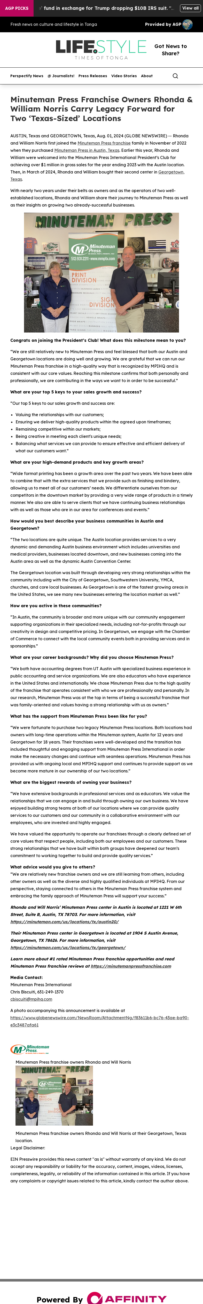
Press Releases (93, 76)
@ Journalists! (61, 76)
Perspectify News (26, 76)
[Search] (175, 76)
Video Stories (124, 76)
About (147, 76)
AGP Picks (16, 8)
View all (190, 8)
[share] (189, 76)
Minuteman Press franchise (104, 143)
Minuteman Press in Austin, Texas (86, 150)
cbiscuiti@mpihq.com (31, 999)
